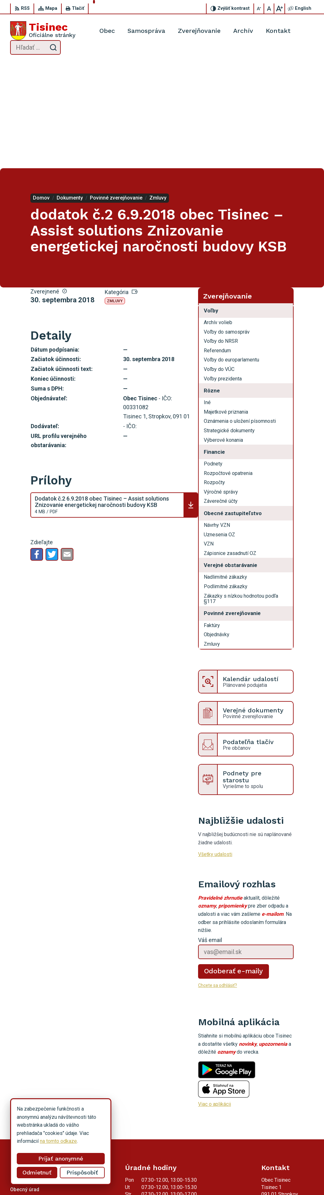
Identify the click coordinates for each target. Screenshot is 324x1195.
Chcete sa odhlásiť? (217, 879)
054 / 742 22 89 (279, 1124)
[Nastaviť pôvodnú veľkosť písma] (269, 8)
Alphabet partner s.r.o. (105, 1178)
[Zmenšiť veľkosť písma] (259, 8)
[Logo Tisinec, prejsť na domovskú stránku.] (43, 30)
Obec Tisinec (185, 1178)
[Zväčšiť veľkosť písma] (279, 8)
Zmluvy (115, 195)
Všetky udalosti (215, 748)
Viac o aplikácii (214, 998)
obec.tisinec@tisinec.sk (287, 1131)
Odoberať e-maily (233, 865)
